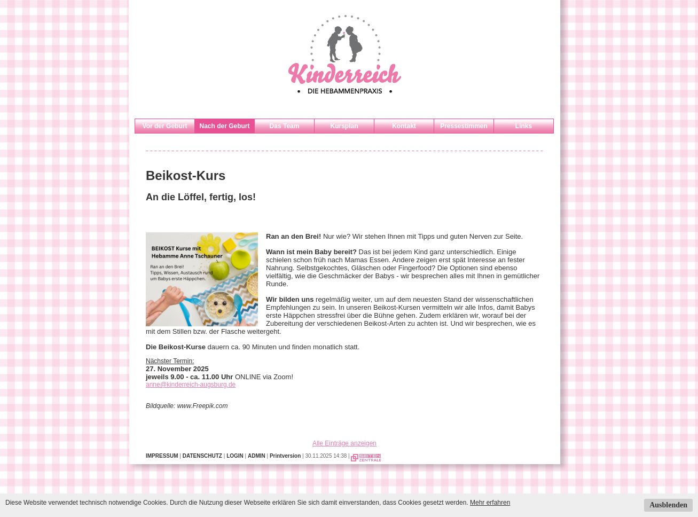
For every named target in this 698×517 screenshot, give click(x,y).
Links (523, 126)
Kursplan (344, 126)
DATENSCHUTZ (202, 456)
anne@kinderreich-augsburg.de (191, 384)
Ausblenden (668, 505)
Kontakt (404, 126)
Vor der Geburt (165, 126)
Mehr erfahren (490, 502)
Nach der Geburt (224, 126)
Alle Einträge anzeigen (344, 443)
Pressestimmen (464, 126)
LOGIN (235, 456)
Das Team (285, 126)
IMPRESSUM (162, 456)
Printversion (285, 456)
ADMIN (256, 456)
